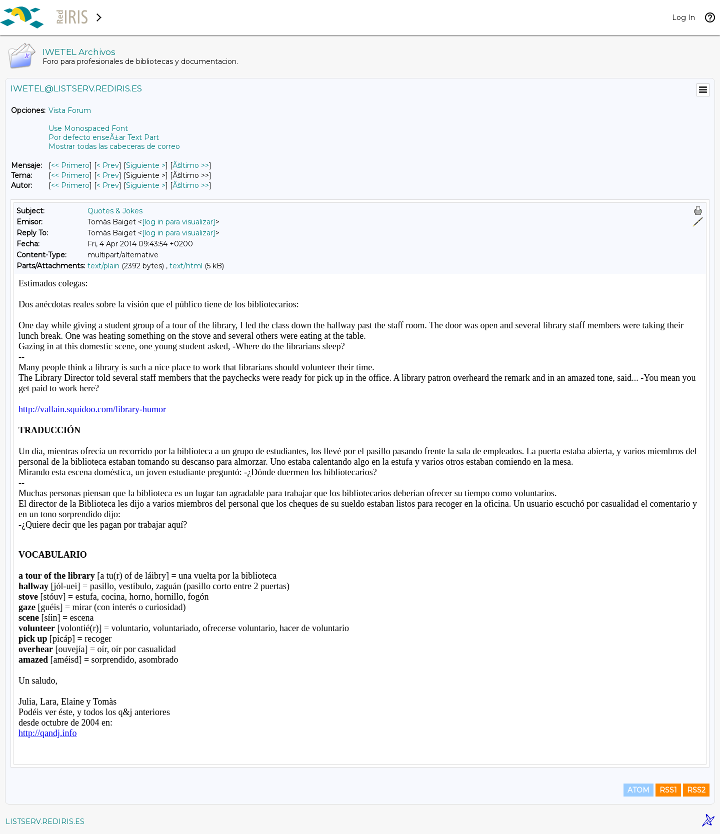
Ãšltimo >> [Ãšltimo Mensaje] (190, 165)
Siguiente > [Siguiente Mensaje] (146, 165)
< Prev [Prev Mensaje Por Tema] (107, 175)
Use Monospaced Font (88, 128)
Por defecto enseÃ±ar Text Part (103, 137)
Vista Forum (69, 110)
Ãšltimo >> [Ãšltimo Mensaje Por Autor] (190, 185)
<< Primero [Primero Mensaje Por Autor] (70, 185)
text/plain (104, 265)
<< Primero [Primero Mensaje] (70, 165)
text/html (186, 265)
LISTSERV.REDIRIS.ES (45, 821)
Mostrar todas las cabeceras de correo (114, 146)
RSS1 (668, 790)
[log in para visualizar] (179, 221)
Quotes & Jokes (115, 210)
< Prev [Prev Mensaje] (107, 165)
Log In (683, 17)
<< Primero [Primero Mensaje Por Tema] (70, 175)
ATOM (639, 790)
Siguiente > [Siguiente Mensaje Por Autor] (146, 185)
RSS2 (696, 790)
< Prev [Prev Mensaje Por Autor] (107, 185)
